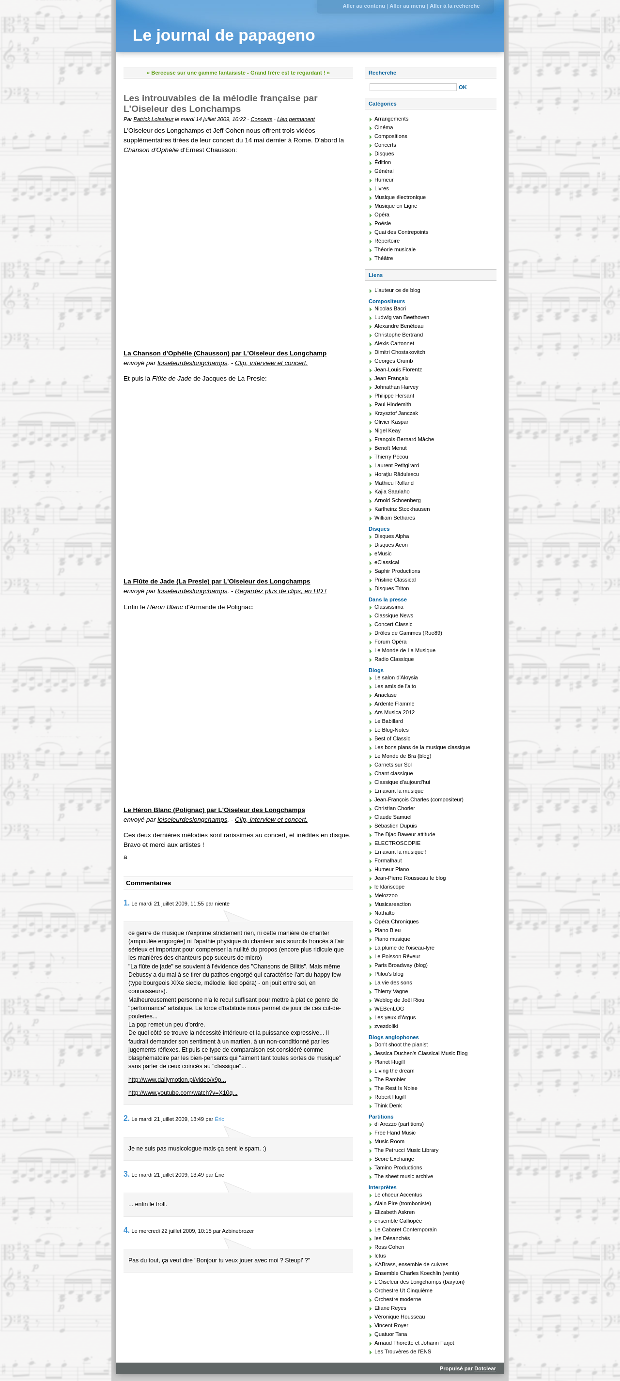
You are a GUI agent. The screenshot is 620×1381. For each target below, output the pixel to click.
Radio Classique (394, 659)
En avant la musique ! (400, 852)
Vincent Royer (391, 1325)
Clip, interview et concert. (271, 363)
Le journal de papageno (224, 35)
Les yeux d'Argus (395, 1017)
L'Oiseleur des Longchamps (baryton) (419, 1282)
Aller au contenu (363, 6)
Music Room (389, 1141)
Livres (381, 188)
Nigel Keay (387, 430)
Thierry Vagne (391, 991)
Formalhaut (388, 860)
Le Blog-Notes (391, 730)
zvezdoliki (386, 1026)
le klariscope (389, 887)
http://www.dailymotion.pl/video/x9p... (177, 1079)
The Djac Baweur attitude (404, 834)
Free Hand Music (395, 1132)
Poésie (382, 223)
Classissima (388, 607)
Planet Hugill (389, 1062)
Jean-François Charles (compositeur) (419, 799)
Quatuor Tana (390, 1334)
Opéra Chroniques (396, 921)
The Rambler (390, 1079)
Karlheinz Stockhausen (402, 509)
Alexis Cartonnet (394, 343)
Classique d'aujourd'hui (402, 782)
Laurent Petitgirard (396, 465)
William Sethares (394, 518)
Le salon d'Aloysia (396, 677)
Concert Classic (393, 624)
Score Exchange (394, 1159)
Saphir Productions (397, 571)
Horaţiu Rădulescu (396, 474)
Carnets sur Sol (393, 764)
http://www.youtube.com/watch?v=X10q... (183, 1092)
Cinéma (383, 127)
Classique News (393, 615)
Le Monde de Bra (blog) (403, 756)
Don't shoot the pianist (401, 1044)
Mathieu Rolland (394, 483)
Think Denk (388, 1105)
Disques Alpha (391, 536)
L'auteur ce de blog (397, 290)
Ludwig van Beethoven (401, 317)
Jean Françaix (391, 378)
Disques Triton (391, 588)
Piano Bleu (387, 930)
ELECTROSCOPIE (397, 843)
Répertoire (387, 241)
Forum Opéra (390, 641)
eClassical (386, 562)
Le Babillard (388, 721)
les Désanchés (392, 1238)
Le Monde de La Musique (404, 650)
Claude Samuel (393, 817)
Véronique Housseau (399, 1317)
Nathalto (384, 913)
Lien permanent (296, 119)
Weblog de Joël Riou (399, 1000)
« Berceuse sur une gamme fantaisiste (196, 73)
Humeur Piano (391, 869)
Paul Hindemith (392, 404)
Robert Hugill (390, 1097)
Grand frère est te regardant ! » (290, 73)
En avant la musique (398, 791)
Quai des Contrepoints (401, 232)
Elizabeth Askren (394, 1212)
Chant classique (393, 773)
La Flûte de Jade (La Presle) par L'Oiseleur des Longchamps (217, 581)
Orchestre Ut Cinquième (403, 1290)
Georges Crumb (393, 361)
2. (127, 1118)
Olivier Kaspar (391, 422)
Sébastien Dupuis (395, 826)
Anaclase (385, 695)
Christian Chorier (394, 808)
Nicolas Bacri (390, 308)
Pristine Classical (395, 580)
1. (127, 903)
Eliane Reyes (390, 1308)
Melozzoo (386, 895)
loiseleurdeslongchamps (192, 363)
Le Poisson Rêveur (397, 956)
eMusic (382, 553)
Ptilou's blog (388, 974)
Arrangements (391, 119)
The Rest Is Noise (396, 1088)
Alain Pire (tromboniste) (402, 1203)
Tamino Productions (398, 1167)
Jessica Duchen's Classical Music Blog (420, 1053)
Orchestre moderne (397, 1299)
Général (384, 171)
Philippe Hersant (394, 396)
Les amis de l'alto (395, 686)
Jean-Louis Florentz (398, 369)
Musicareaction (392, 904)
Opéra (381, 214)
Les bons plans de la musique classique (422, 747)
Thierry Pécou (391, 457)
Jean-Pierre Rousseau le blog (410, 878)
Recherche (382, 73)
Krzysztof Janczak (396, 413)
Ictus (380, 1255)
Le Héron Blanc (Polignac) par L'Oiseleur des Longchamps (214, 809)
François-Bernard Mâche (404, 439)
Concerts (261, 119)
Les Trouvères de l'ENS (402, 1351)
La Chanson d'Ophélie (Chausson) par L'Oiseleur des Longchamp (225, 353)
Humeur (384, 180)
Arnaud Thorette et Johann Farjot (414, 1343)
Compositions (390, 136)
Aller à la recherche (455, 6)
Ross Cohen (389, 1247)
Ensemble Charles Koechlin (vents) (416, 1273)
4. (127, 1230)
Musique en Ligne (395, 206)
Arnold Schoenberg (397, 500)
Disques (384, 153)
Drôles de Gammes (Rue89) (408, 633)
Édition (382, 162)
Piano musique (392, 939)
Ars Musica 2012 (394, 712)
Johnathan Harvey (396, 387)
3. (127, 1174)
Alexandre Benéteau (398, 326)
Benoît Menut (390, 448)
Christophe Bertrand (398, 335)
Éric (219, 1119)
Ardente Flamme (394, 703)
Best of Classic (392, 738)
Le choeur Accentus (398, 1194)
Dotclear (485, 1368)
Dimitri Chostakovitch (399, 352)
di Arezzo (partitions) (399, 1124)
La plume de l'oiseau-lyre (404, 948)
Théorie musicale (395, 249)
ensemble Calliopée (398, 1221)
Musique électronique (400, 197)
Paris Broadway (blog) (401, 965)
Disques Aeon (391, 545)
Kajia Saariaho (392, 491)
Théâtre (383, 258)
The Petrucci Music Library (406, 1150)
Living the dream (394, 1071)
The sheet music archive (403, 1176)
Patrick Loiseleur (154, 119)
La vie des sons (393, 982)
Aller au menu (407, 6)
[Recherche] (413, 87)
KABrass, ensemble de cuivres (411, 1264)
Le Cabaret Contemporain (405, 1229)
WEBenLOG (389, 1009)
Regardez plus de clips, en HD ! (280, 591)
